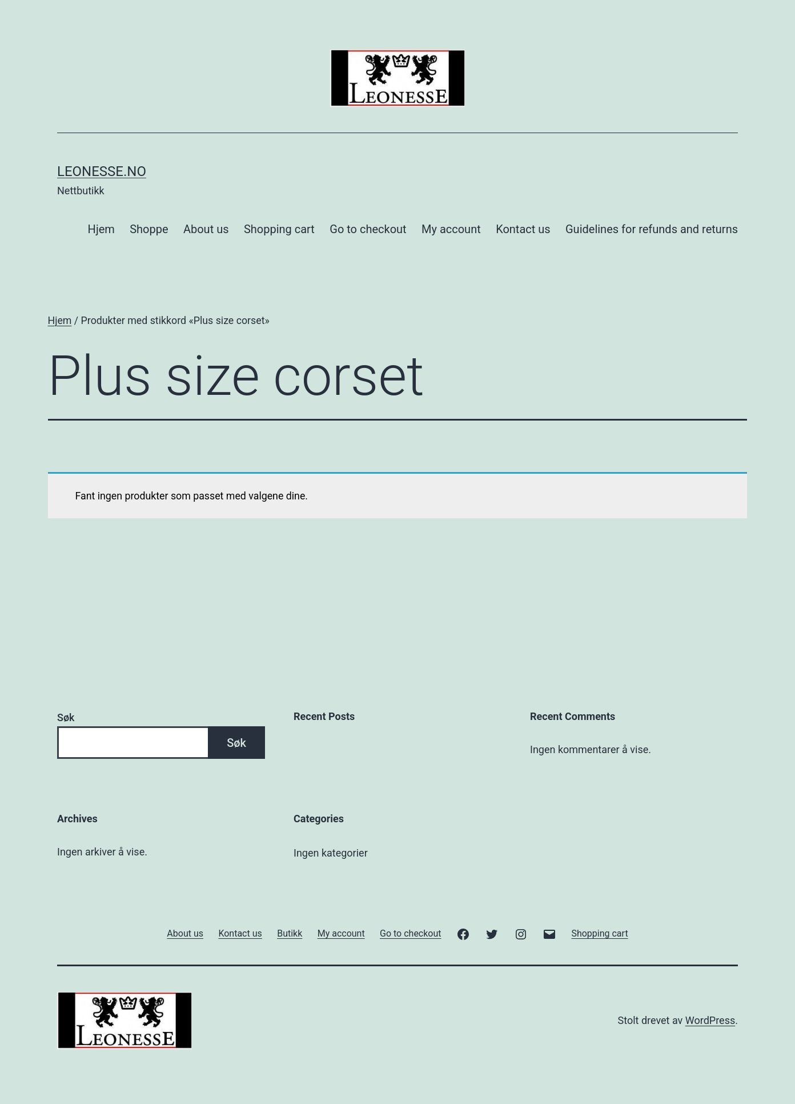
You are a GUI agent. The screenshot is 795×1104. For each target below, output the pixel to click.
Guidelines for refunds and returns (651, 229)
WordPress (710, 1020)
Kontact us (523, 229)
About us (206, 229)
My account (451, 229)
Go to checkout (368, 229)
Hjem (101, 229)
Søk (65, 717)
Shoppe (149, 229)
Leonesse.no (101, 171)
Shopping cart (279, 229)
